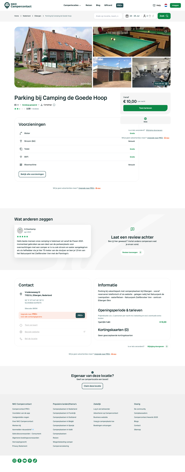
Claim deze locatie (92, 386)
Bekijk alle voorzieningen (32, 174)
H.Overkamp (30, 229)
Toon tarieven (145, 108)
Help (157, 5)
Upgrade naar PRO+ (86, 188)
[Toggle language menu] (166, 5)
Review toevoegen (132, 252)
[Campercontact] (19, 5)
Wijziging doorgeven (154, 130)
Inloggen (175, 5)
